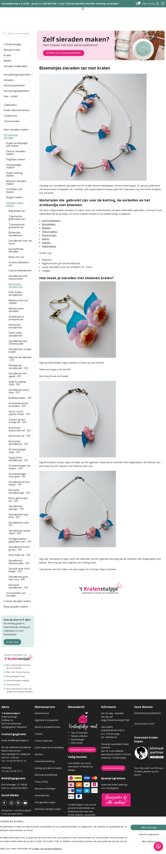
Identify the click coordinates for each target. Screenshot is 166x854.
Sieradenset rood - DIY (19, 524)
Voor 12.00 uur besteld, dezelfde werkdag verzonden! (88, 3)
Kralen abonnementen (17, 110)
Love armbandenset (20, 270)
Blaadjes (46, 227)
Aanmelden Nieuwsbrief (82, 749)
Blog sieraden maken (18, 606)
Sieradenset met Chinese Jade (18, 342)
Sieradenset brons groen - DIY (19, 548)
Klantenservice (42, 713)
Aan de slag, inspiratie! (112, 713)
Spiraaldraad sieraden (16, 250)
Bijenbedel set (17, 211)
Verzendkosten (42, 795)
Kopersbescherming (44, 761)
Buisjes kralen (49, 235)
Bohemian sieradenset (15, 234)
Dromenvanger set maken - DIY (19, 467)
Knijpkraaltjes (49, 246)
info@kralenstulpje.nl (18, 740)
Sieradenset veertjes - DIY (16, 508)
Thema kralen (18, 121)
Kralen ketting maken (19, 174)
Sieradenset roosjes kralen (20, 350)
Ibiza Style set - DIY (20, 555)
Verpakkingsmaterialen (19, 74)
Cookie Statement (44, 740)
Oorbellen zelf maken (19, 190)
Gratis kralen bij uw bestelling (49, 747)
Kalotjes (46, 242)
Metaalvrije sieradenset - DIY (18, 367)
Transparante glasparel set (17, 226)
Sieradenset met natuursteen (18, 277)
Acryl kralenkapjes (51, 220)
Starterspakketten (14, 85)
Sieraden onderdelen (18, 66)
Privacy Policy (41, 781)
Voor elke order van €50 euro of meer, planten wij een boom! (148, 771)
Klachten (39, 754)
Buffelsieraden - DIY (20, 398)
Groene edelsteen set (19, 264)
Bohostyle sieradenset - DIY (18, 443)
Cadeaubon (10, 105)
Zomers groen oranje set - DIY (17, 421)
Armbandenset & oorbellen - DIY (18, 405)
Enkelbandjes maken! (19, 166)
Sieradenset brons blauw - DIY (19, 483)
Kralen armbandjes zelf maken (19, 144)
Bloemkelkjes (49, 224)
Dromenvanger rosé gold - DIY (17, 475)
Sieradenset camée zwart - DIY (19, 532)
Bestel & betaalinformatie (47, 726)
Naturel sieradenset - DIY (20, 359)
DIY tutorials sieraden (18, 136)
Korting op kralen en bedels (48, 768)
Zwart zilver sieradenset (15, 334)
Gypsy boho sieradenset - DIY (18, 459)
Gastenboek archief (144, 723)
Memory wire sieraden (16, 310)
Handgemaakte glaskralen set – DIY (20, 540)
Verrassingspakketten (16, 91)
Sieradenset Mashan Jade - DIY (19, 562)
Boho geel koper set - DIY (18, 499)
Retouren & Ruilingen (45, 788)
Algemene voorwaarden (46, 720)
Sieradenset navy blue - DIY (18, 516)
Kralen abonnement (113, 768)
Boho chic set (16, 257)
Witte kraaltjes (49, 231)
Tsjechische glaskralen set (17, 218)
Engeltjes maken (19, 159)
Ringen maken (19, 197)
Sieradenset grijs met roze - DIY (18, 578)
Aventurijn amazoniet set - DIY (20, 429)
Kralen (18, 55)
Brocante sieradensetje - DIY (19, 491)
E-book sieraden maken (17, 601)
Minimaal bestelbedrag (46, 774)
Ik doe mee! (12, 641)
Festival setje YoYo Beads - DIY (19, 570)
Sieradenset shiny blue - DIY (19, 391)
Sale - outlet (18, 96)
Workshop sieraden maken (48, 809)
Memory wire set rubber (18, 302)
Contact (38, 733)
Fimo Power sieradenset (15, 293)
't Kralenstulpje (12, 44)
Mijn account (150, 4)
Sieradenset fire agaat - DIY (18, 375)
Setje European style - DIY (17, 383)
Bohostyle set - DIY (20, 435)
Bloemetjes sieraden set (16, 285)
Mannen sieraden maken (19, 182)
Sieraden (18, 80)
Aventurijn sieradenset (15, 326)
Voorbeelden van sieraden (19, 594)
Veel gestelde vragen (45, 802)
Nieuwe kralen (18, 49)
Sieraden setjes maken (19, 204)
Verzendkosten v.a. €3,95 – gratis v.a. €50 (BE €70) (28, 3)
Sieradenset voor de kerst (20, 242)
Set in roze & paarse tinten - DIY (19, 413)
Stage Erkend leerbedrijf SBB (115, 720)
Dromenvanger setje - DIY (17, 451)
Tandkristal (18, 115)
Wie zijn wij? (107, 716)
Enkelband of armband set (16, 318)
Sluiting (45, 238)
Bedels (18, 60)
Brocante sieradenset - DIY (18, 586)
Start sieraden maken (18, 129)
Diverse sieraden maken (19, 153)
